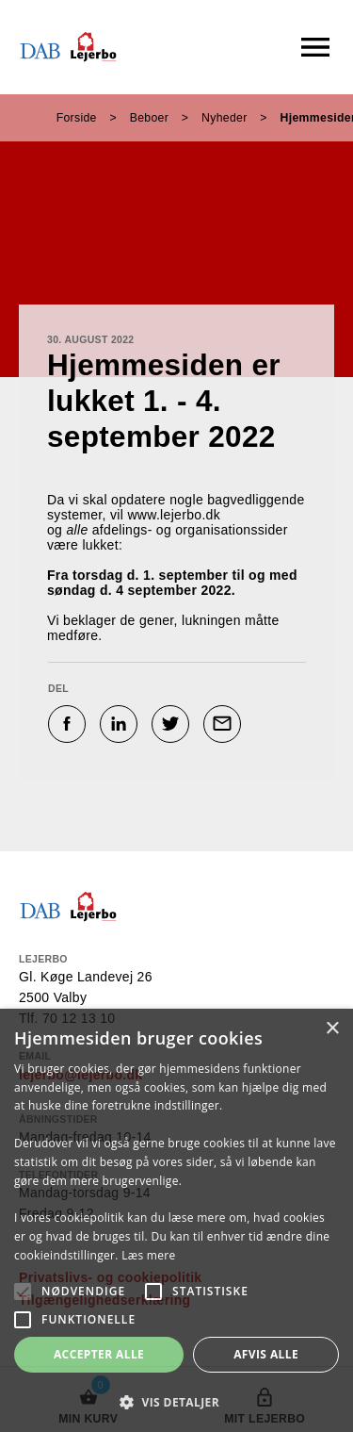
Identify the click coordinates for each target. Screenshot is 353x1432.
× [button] (332, 1029)
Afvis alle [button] (265, 1354)
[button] (176, 1401)
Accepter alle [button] (99, 1354)
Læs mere (148, 1255)
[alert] (176, 1220)
